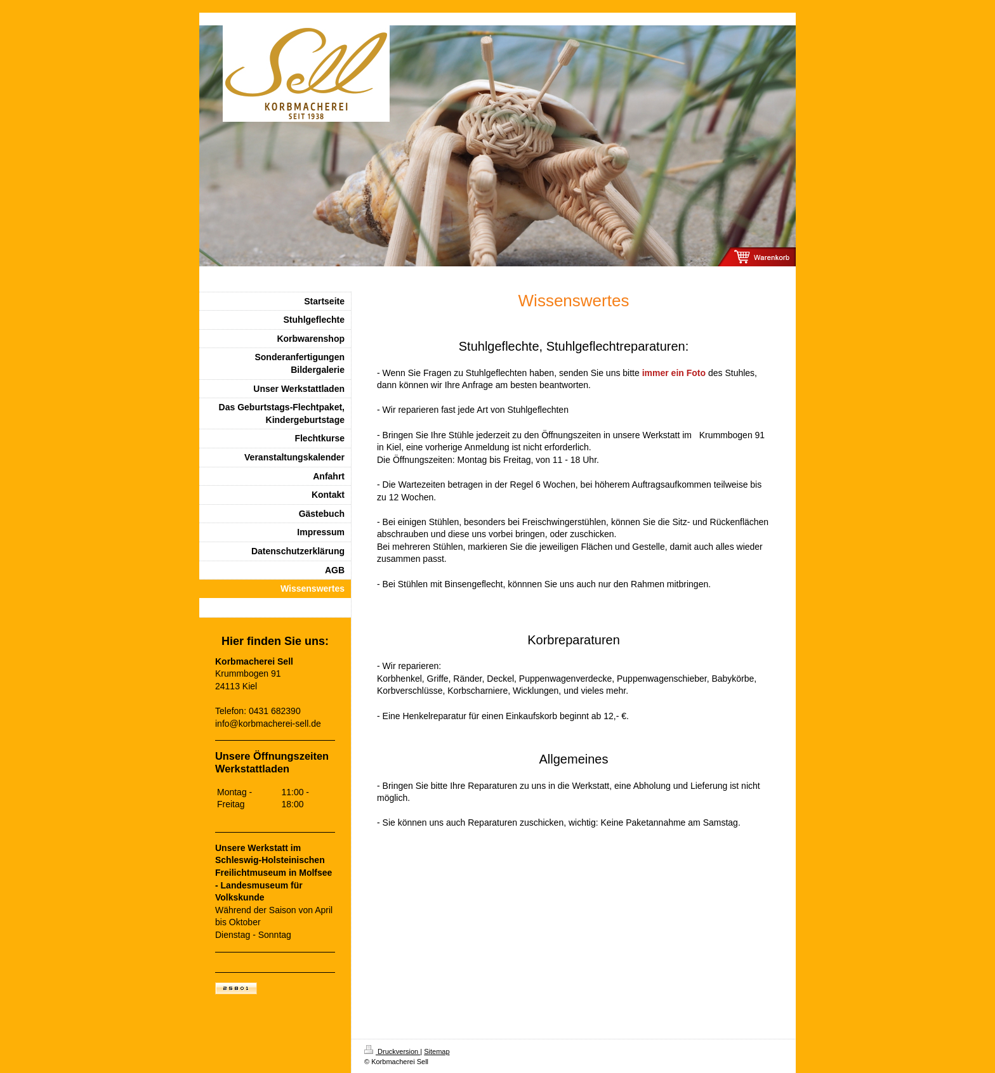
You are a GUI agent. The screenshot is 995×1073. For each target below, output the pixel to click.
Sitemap (436, 1051)
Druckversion (392, 1051)
